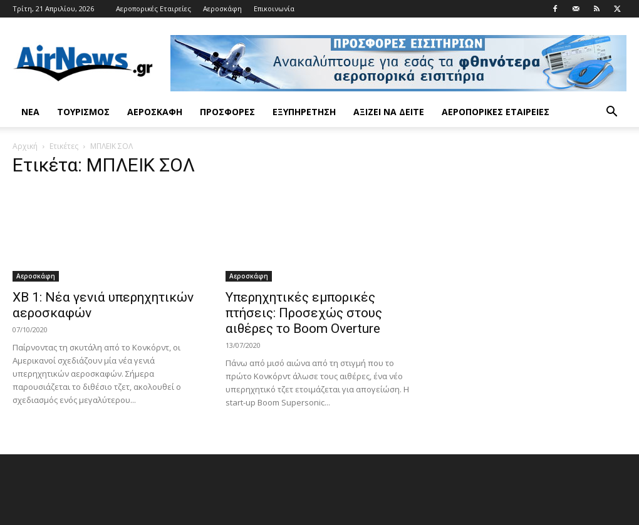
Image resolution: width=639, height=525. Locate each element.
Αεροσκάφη (222, 8)
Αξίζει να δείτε (388, 112)
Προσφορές (227, 112)
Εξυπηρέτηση (304, 112)
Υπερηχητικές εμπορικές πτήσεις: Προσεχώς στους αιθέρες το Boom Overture (304, 313)
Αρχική (25, 146)
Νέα (30, 112)
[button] (611, 113)
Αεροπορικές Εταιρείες (153, 8)
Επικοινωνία (274, 8)
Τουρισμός (83, 112)
